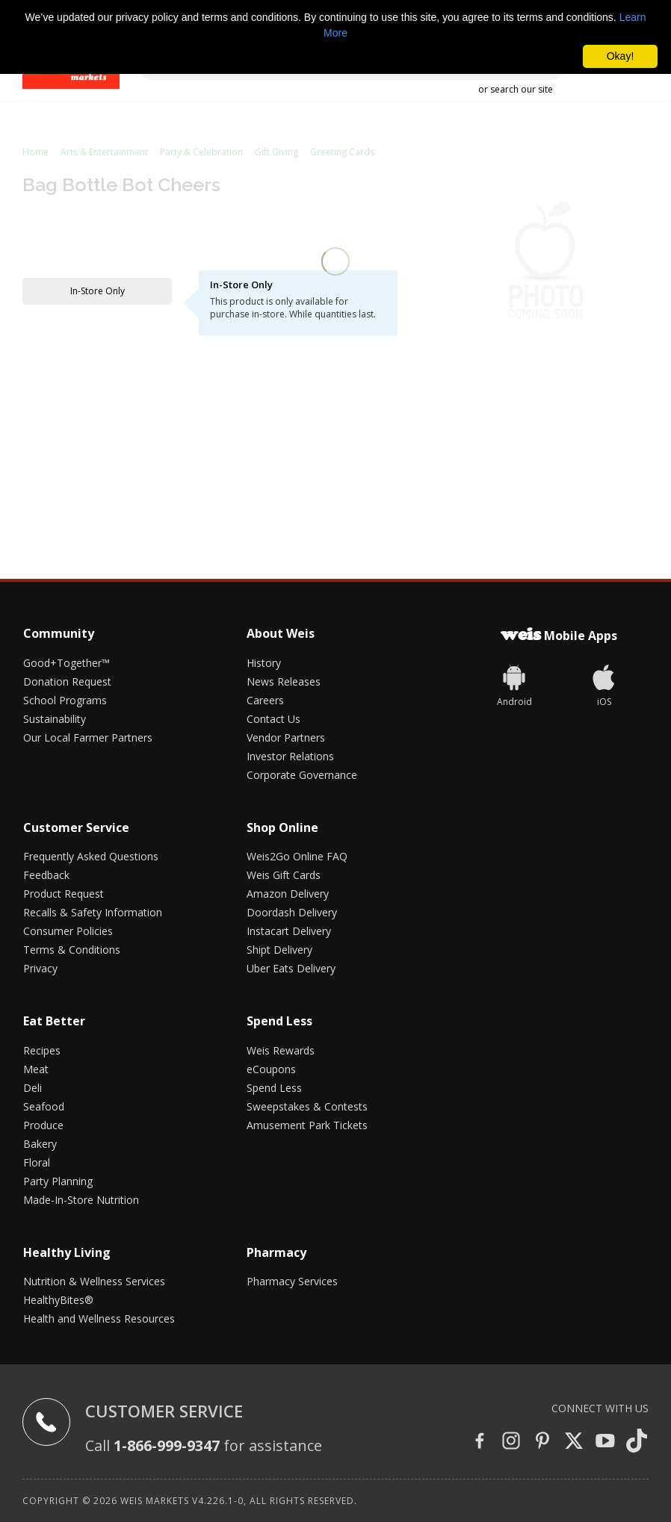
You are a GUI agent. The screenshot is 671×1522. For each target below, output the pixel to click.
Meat (36, 1069)
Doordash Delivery (292, 912)
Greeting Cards (342, 152)
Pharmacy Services (292, 1281)
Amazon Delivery (288, 893)
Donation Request (67, 681)
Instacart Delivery (289, 931)
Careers (265, 700)
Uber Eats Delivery (291, 968)
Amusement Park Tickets (307, 1125)
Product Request (63, 893)
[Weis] (514, 683)
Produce (43, 1125)
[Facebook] (480, 1442)
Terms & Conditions (71, 949)
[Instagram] (511, 1442)
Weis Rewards (281, 1050)
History (264, 663)
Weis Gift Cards (284, 875)
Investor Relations (290, 756)
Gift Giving (276, 152)
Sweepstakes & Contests (307, 1106)
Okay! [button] (620, 56)
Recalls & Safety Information (92, 912)
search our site (521, 89)
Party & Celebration (201, 152)
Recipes (42, 1050)
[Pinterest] (542, 1442)
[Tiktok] (637, 1442)
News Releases (284, 681)
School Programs (65, 700)
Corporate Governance (302, 775)
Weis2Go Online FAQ (297, 856)
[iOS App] (604, 683)
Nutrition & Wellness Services (94, 1281)
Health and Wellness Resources (99, 1318)
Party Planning (58, 1181)
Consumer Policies (68, 931)
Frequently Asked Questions (90, 856)
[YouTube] (605, 1442)
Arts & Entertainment (104, 152)
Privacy (40, 968)
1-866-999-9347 (167, 1445)
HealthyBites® (58, 1300)
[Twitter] (574, 1442)
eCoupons (271, 1069)
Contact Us (273, 719)
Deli (32, 1088)
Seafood (43, 1106)
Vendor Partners (286, 737)
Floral (36, 1162)
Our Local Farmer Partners (87, 737)
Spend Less (274, 1088)
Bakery (40, 1144)
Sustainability (54, 719)
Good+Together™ (66, 663)
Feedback (46, 875)
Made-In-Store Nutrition (81, 1200)
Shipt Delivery (279, 949)
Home (35, 152)
